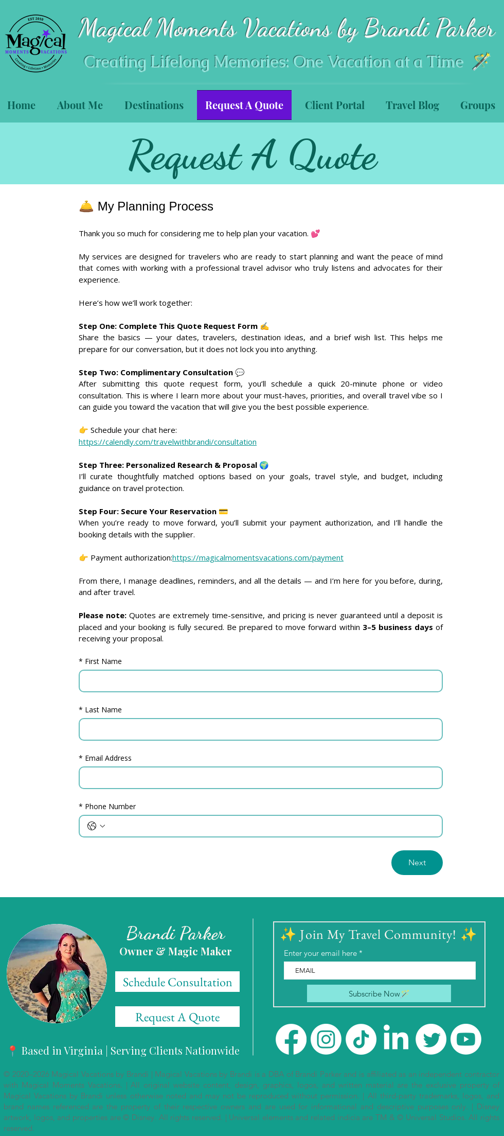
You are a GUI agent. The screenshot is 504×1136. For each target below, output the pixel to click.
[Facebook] (291, 1039)
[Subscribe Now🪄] (379, 993)
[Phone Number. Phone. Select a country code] (96, 826)
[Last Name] (258, 729)
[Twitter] (431, 1039)
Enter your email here (320, 953)
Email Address (105, 758)
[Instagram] (326, 1039)
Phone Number (107, 806)
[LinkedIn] (396, 1039)
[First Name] (258, 681)
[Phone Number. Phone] (271, 826)
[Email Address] (258, 777)
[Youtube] (466, 1039)
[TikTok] (361, 1039)
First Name (100, 661)
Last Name (100, 709)
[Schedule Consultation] (177, 981)
